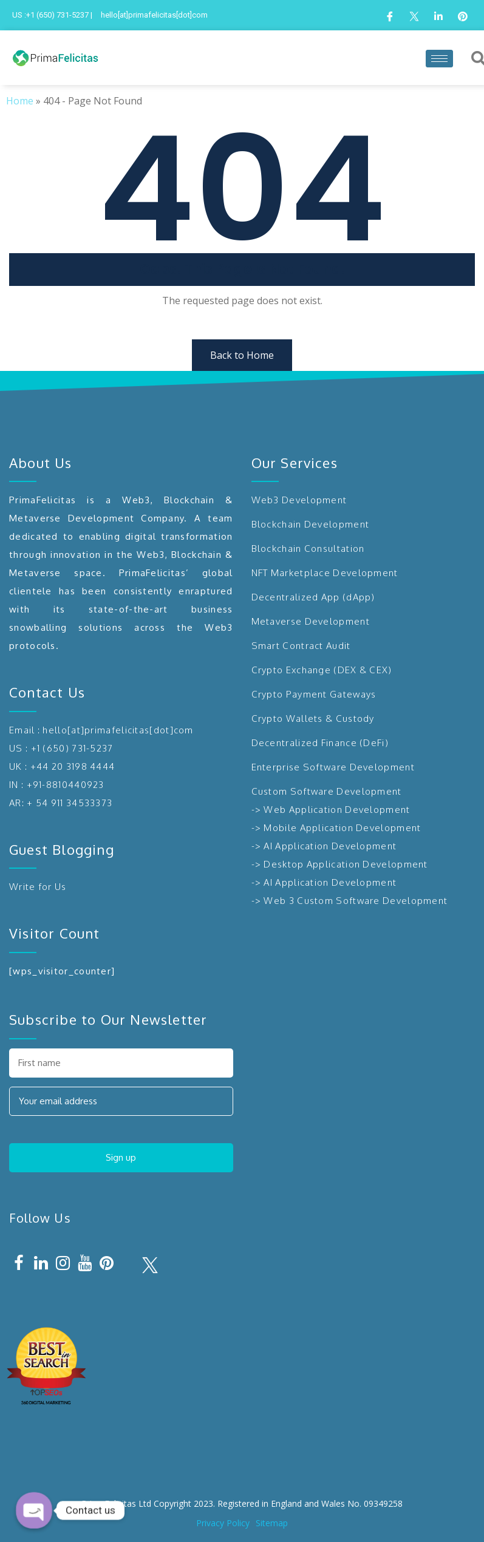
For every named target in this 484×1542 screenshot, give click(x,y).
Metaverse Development (310, 621)
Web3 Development (299, 500)
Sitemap (272, 1523)
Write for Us (38, 886)
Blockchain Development (310, 524)
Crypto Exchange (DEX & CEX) (321, 670)
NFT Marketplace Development (324, 573)
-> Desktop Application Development (339, 864)
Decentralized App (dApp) (313, 597)
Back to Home (242, 355)
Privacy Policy (223, 1523)
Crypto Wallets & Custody (313, 718)
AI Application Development (330, 846)
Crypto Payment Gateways (314, 694)
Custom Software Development (326, 791)
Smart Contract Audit (301, 645)
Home (19, 100)
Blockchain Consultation (308, 548)
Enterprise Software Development (333, 767)
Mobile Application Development (342, 828)
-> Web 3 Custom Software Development (349, 900)
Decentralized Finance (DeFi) (320, 743)
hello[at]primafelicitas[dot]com (118, 730)
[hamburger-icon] (439, 58)
